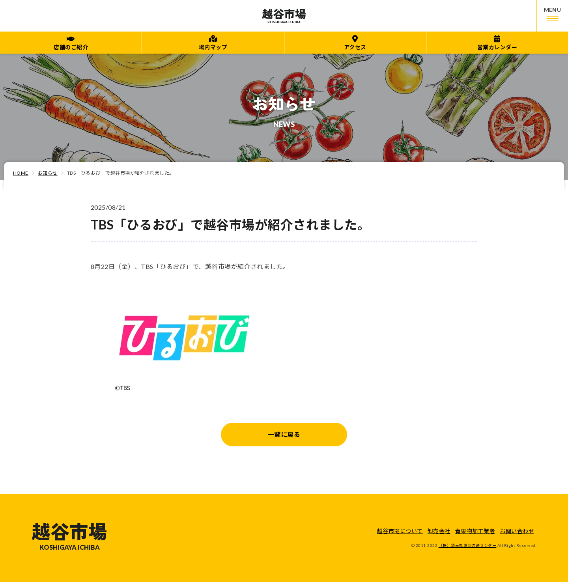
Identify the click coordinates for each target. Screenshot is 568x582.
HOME (20, 173)
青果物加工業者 (475, 531)
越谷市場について (400, 531)
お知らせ (48, 173)
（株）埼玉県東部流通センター (468, 545)
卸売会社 (439, 531)
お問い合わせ (517, 531)
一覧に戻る (284, 434)
